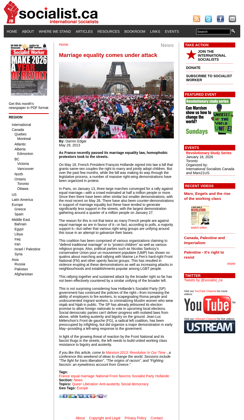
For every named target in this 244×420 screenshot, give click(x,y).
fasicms (125, 376)
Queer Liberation (85, 384)
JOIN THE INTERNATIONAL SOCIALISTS (212, 55)
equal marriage (82, 376)
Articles (84, 31)
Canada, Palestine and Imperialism (204, 240)
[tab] (209, 196)
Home (12, 31)
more (231, 264)
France (64, 376)
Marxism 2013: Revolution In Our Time (136, 353)
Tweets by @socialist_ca (203, 280)
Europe (82, 388)
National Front (107, 376)
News (78, 380)
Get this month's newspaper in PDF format (28, 106)
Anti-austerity (109, 384)
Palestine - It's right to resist (204, 254)
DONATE (193, 68)
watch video (199, 227)
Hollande (162, 376)
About (28, 31)
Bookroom (134, 31)
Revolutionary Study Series (209, 153)
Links (155, 31)
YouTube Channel (205, 291)
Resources (108, 31)
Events (172, 31)
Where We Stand (55, 31)
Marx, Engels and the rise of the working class (207, 196)
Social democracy (135, 384)
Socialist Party (143, 376)
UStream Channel (206, 318)
